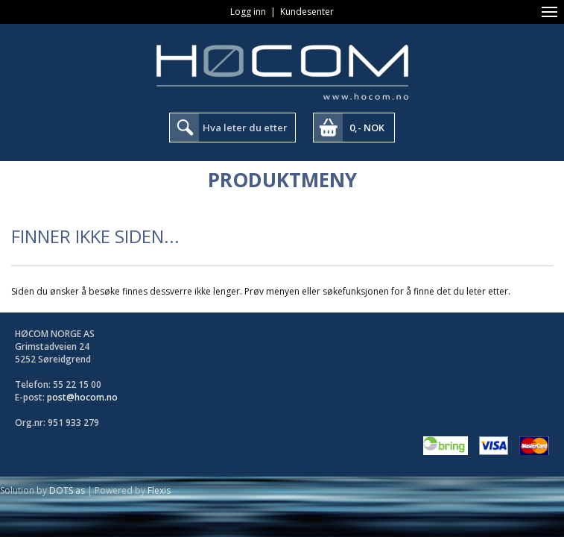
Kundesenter (307, 11)
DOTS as (67, 490)
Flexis (159, 490)
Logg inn (248, 11)
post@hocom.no (82, 397)
